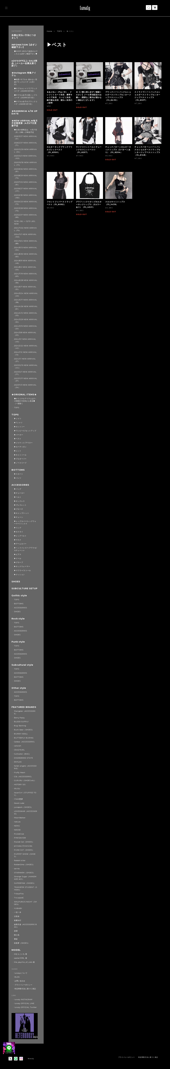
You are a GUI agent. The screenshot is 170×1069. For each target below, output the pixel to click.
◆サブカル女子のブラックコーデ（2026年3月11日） (25, 102)
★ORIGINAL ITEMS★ (24, 394)
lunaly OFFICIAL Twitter (26, 1007)
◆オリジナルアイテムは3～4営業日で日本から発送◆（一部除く (25, 401)
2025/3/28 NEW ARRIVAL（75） (25, 209)
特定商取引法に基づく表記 (25, 989)
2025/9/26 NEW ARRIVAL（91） (25, 170)
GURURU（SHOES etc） (25, 780)
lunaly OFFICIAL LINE (24, 1003)
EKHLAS (18, 762)
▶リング (17, 528)
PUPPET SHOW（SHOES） (25, 855)
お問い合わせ (20, 981)
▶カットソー (19, 427)
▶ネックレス (19, 501)
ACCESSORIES (20, 485)
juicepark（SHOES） (23, 807)
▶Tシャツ (18, 423)
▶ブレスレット (20, 505)
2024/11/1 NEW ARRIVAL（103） (25, 235)
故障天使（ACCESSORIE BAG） (25, 925)
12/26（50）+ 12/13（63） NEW (25, 222)
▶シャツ (17, 418)
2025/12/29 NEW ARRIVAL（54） (25, 150)
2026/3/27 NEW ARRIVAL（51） (25, 137)
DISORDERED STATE (23, 758)
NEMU (17, 826)
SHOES (16, 581)
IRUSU (17, 789)
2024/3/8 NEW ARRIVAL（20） (25, 333)
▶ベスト (17, 439)
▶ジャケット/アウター (23, 443)
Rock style (18, 618)
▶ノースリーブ (20, 463)
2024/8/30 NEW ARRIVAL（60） (25, 255)
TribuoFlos (19, 894)
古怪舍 (16, 916)
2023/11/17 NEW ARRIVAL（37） (25, 379)
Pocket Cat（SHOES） (24, 842)
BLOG (17, 977)
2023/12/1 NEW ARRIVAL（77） (25, 373)
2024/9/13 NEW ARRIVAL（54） (25, 248)
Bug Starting (20, 726)
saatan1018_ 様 (20, 958)
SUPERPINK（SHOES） (24, 883)
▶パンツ (17, 478)
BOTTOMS (18, 470)
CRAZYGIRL (19, 750)
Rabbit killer (19, 860)
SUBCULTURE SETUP (24, 588)
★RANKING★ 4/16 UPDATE (24, 112)
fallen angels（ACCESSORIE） (25, 767)
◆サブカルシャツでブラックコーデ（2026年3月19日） (25, 89)
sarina (17, 869)
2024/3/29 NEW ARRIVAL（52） (25, 320)
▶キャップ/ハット (21, 513)
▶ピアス (17, 554)
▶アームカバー (20, 544)
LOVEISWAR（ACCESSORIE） (25, 812)
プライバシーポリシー (24, 985)
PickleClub (19, 834)
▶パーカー (18, 435)
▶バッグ (17, 489)
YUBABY (18, 908)
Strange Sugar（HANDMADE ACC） (25, 877)
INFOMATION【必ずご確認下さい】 (24, 46)
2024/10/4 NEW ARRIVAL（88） (25, 242)
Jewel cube (19, 803)
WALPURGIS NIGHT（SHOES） (25, 903)
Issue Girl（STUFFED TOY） (25, 794)
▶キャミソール (20, 455)
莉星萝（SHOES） (22, 943)
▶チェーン (18, 517)
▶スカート (18, 474)
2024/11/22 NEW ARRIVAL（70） (25, 229)
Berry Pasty (19, 718)
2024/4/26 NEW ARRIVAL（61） (25, 307)
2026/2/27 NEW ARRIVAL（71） (25, 144)
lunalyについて (21, 973)
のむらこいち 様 (20, 954)
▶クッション (19, 574)
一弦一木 (17, 912)
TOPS (59, 31)
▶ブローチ (18, 509)
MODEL (16, 950)
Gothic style (19, 595)
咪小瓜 (16, 935)
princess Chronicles (23, 846)
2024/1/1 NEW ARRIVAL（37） (25, 360)
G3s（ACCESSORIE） (23, 777)
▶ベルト (17, 497)
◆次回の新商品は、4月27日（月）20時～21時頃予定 (25, 131)
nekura (17, 822)
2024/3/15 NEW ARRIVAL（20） (25, 327)
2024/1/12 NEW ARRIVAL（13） (25, 353)
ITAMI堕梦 (18, 799)
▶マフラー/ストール (22, 570)
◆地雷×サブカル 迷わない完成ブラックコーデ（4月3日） (25, 82)
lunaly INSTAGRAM (23, 999)
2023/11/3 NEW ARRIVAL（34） (25, 386)
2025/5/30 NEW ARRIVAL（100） (25, 196)
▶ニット (17, 451)
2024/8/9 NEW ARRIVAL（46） (25, 262)
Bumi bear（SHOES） (24, 730)
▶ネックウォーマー (22, 566)
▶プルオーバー (20, 459)
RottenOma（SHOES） (24, 864)
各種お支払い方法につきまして (24, 36)
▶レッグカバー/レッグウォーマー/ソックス (25, 522)
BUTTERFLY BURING (24, 738)
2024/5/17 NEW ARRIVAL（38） (25, 301)
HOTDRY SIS (20, 784)
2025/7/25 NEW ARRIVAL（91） (25, 183)
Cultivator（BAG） (22, 754)
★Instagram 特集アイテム (24, 74)
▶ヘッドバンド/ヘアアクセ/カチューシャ (25, 549)
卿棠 (16, 939)
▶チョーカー (19, 493)
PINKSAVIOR (20, 838)
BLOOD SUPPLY (21, 722)
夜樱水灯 (17, 920)
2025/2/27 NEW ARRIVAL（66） (25, 216)
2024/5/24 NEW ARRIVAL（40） (26, 294)
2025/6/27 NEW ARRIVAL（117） (25, 189)
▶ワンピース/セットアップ (25, 431)
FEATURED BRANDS (24, 707)
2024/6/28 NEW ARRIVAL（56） (25, 281)
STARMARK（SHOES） (24, 873)
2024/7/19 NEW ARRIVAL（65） (25, 275)
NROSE (17, 830)
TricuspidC (19, 898)
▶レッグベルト (20, 536)
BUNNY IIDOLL (21, 734)
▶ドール (17, 558)
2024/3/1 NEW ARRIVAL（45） (25, 340)
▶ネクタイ (18, 532)
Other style (19, 688)
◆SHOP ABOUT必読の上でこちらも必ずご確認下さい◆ (26, 52)
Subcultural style (22, 665)
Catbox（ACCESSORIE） (25, 742)
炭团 (16, 931)
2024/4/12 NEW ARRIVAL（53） (25, 314)
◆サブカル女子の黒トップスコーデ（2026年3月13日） (25, 96)
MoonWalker (20, 818)
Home (49, 31)
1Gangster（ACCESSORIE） (25, 712)
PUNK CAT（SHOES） (24, 850)
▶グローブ (18, 562)
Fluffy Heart (19, 772)
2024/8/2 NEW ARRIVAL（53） (25, 268)
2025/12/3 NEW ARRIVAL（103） (25, 157)
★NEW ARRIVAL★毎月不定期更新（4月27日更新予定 (25, 123)
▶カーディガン (20, 447)
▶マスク (17, 540)
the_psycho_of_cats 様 (24, 962)
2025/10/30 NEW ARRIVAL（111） (25, 163)
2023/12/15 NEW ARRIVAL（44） (25, 366)
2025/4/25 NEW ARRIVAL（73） (25, 203)
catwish (17, 746)
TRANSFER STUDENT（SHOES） (25, 888)
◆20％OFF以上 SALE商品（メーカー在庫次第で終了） (24, 63)
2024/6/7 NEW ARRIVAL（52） (25, 288)
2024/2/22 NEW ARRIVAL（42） (25, 347)
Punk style (18, 642)
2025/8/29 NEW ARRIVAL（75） (25, 176)
